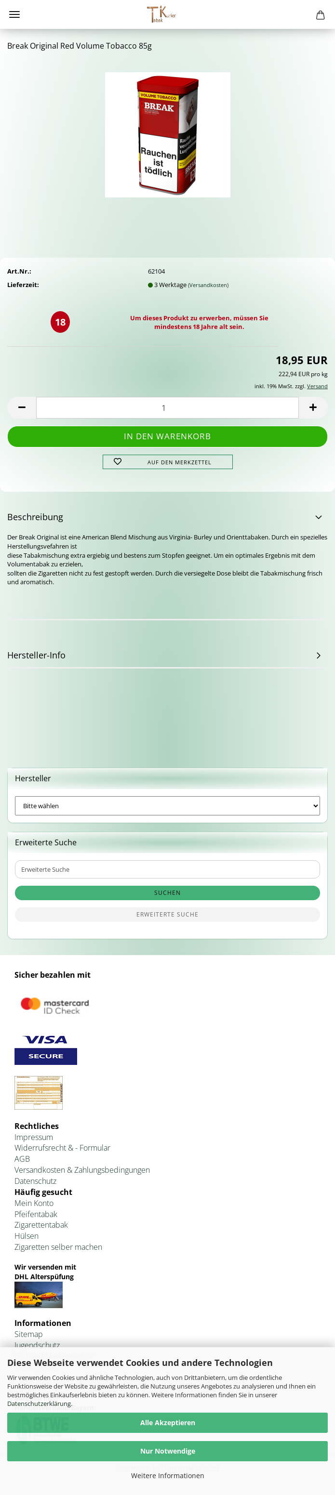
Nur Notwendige (167, 1451)
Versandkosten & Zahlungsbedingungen (82, 1170)
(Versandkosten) (208, 285)
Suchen (167, 893)
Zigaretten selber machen (58, 1247)
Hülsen (26, 1236)
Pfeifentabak (35, 1214)
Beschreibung (35, 517)
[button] (21, 408)
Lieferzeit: (23, 284)
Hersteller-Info (36, 655)
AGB (22, 1159)
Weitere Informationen (167, 1475)
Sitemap (28, 1334)
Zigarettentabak (41, 1225)
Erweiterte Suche (167, 914)
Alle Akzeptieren (167, 1422)
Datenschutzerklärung (39, 1403)
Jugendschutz (37, 1345)
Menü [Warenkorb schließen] (14, 14)
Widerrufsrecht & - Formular (62, 1147)
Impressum (33, 1137)
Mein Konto (34, 1203)
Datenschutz (35, 1181)
